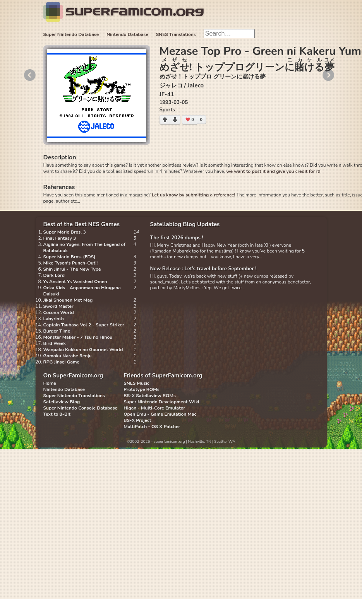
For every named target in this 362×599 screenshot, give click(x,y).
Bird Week (54, 343)
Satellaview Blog (61, 402)
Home (49, 383)
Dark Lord (54, 275)
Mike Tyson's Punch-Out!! (70, 263)
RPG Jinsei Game (61, 362)
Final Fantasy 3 (59, 238)
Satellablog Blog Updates (185, 224)
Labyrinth (53, 319)
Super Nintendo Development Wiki (161, 402)
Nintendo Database (127, 34)
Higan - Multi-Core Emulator (154, 408)
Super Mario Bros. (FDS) (69, 257)
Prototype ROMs (141, 389)
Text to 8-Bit (56, 414)
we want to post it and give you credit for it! (273, 171)
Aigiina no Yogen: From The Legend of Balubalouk (84, 247)
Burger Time (56, 331)
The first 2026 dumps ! (176, 237)
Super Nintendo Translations (74, 396)
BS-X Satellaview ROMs (150, 396)
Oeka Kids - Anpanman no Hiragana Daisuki (82, 291)
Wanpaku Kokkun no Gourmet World (83, 349)
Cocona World (58, 312)
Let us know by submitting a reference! (193, 195)
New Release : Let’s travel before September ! (203, 268)
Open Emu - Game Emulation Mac (160, 414)
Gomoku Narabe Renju (67, 356)
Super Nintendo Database (71, 34)
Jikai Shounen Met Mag (68, 300)
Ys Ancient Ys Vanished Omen (75, 281)
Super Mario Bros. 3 (64, 232)
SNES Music (136, 383)
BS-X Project (137, 420)
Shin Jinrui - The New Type (72, 269)
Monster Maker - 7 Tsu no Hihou (78, 337)
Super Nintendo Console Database (80, 408)
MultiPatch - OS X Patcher (152, 426)
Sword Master (58, 306)
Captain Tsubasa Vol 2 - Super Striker (83, 325)
